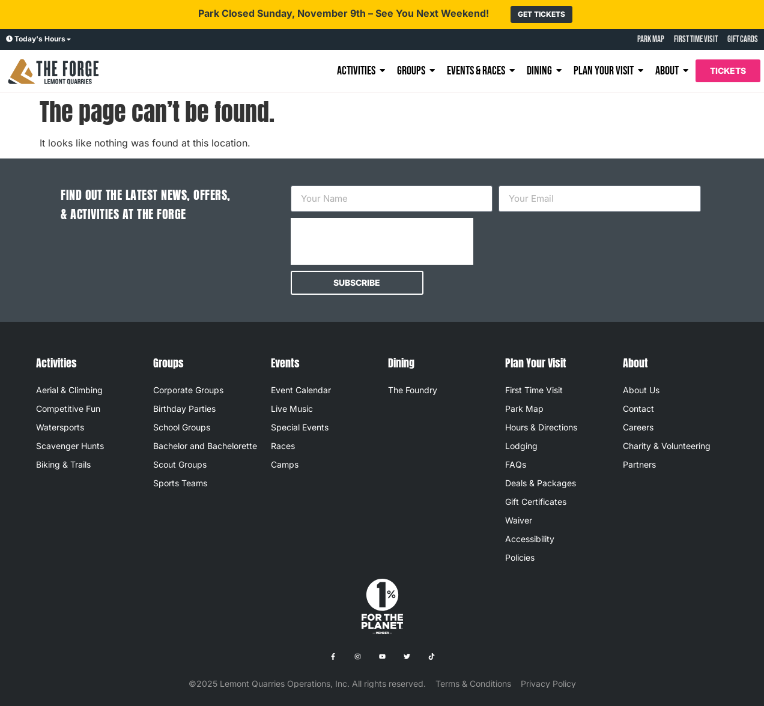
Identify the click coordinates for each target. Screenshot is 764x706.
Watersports (60, 427)
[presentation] (382, 241)
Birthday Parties (184, 408)
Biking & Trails (63, 464)
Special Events (300, 427)
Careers (638, 427)
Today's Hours (39, 38)
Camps (285, 464)
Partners (639, 464)
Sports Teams (180, 483)
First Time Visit (534, 390)
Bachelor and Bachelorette (205, 446)
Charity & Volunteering (667, 446)
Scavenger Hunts (70, 446)
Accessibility (529, 539)
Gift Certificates (535, 501)
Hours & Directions (541, 427)
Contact (638, 408)
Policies (520, 557)
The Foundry (412, 390)
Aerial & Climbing (69, 390)
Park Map (524, 408)
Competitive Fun (68, 408)
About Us (641, 390)
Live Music (292, 408)
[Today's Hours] (9, 39)
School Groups (181, 427)
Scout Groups (180, 464)
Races (283, 446)
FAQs (515, 464)
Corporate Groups (188, 390)
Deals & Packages (540, 483)
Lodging (521, 446)
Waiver (518, 520)
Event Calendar (301, 390)
